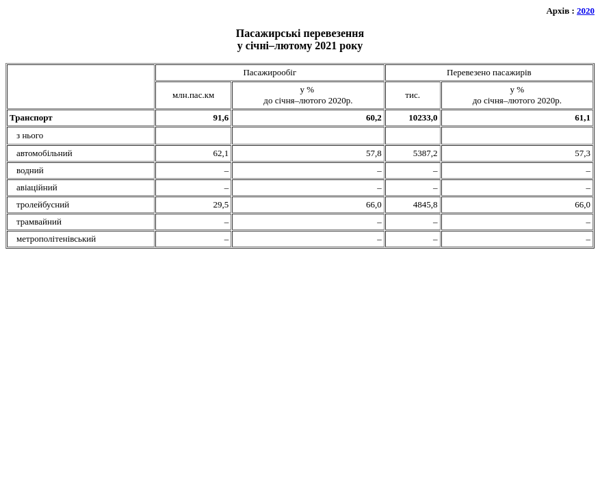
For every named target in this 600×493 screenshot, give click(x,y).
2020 (586, 10)
